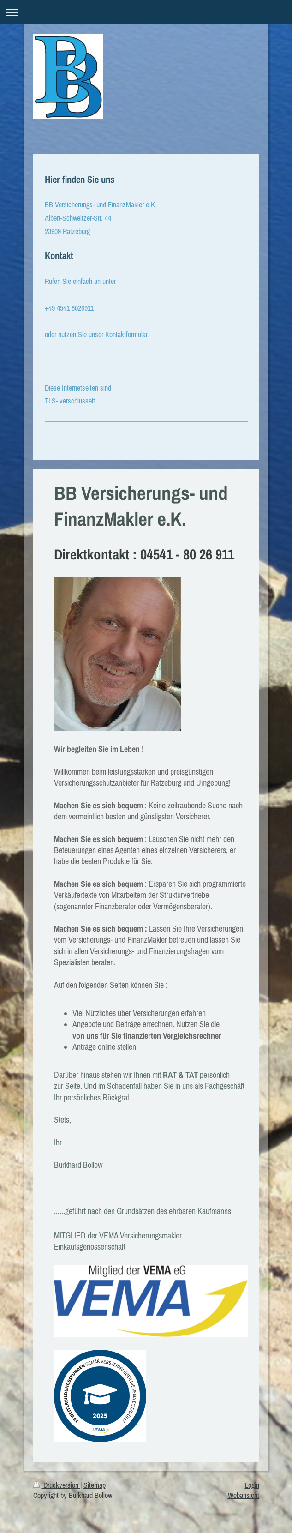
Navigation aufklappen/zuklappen (146, 12)
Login (252, 1485)
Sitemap (94, 1485)
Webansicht (243, 1495)
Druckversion (56, 1485)
